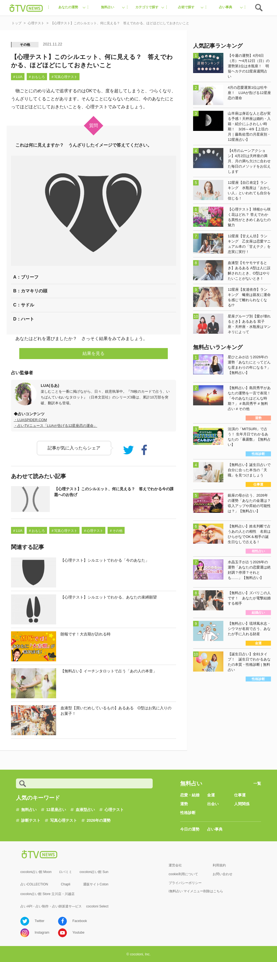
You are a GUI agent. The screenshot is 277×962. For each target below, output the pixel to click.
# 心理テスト (93, 531)
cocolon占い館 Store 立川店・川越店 (47, 894)
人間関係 (241, 804)
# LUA (17, 77)
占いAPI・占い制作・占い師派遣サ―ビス (51, 906)
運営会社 (175, 865)
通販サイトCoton (95, 884)
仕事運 (240, 795)
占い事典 (215, 829)
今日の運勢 (189, 829)
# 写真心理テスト (64, 77)
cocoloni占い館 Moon (35, 872)
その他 (25, 45)
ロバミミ (65, 872)
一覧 (257, 783)
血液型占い (85, 809)
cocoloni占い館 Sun (93, 872)
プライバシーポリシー (185, 883)
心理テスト (114, 809)
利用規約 (219, 865)
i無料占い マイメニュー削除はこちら (196, 891)
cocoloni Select (97, 906)
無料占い (29, 809)
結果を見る (94, 353)
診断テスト (30, 820)
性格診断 (188, 812)
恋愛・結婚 (189, 795)
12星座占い (56, 809)
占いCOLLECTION (34, 884)
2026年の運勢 (99, 820)
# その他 (116, 531)
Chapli (65, 884)
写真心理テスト (63, 820)
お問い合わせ (222, 874)
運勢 (184, 804)
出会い (213, 804)
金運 (211, 795)
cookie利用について (183, 874)
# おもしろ (37, 77)
